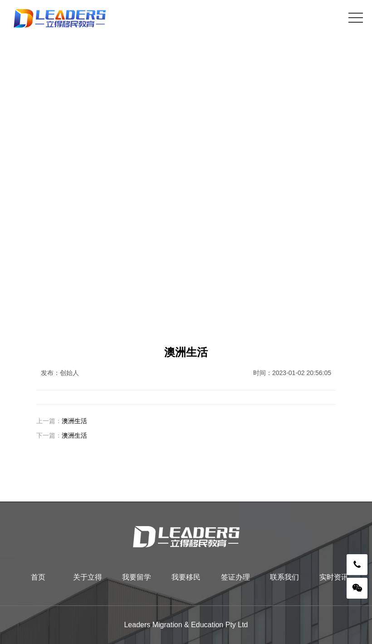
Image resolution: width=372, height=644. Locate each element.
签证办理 (235, 577)
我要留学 (136, 577)
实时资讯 (333, 577)
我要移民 (186, 577)
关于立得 (87, 577)
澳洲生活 (74, 420)
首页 (38, 577)
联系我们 (284, 577)
